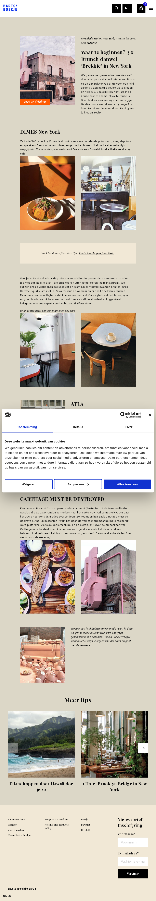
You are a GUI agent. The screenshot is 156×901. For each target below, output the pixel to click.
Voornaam (126, 834)
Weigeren (28, 484)
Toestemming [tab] (27, 426)
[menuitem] (127, 8)
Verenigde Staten (91, 38)
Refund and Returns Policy (56, 826)
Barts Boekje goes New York (96, 253)
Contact (12, 824)
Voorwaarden (16, 829)
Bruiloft (85, 829)
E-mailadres (128, 853)
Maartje (92, 42)
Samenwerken (16, 819)
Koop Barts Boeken (56, 819)
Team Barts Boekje (19, 835)
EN (9, 895)
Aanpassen (78, 484)
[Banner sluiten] (149, 414)
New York (108, 38)
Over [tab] (128, 426)
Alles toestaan (127, 484)
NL (127, 8)
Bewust (85, 824)
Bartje (84, 819)
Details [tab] (78, 426)
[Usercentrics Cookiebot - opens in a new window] (123, 415)
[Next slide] (143, 748)
